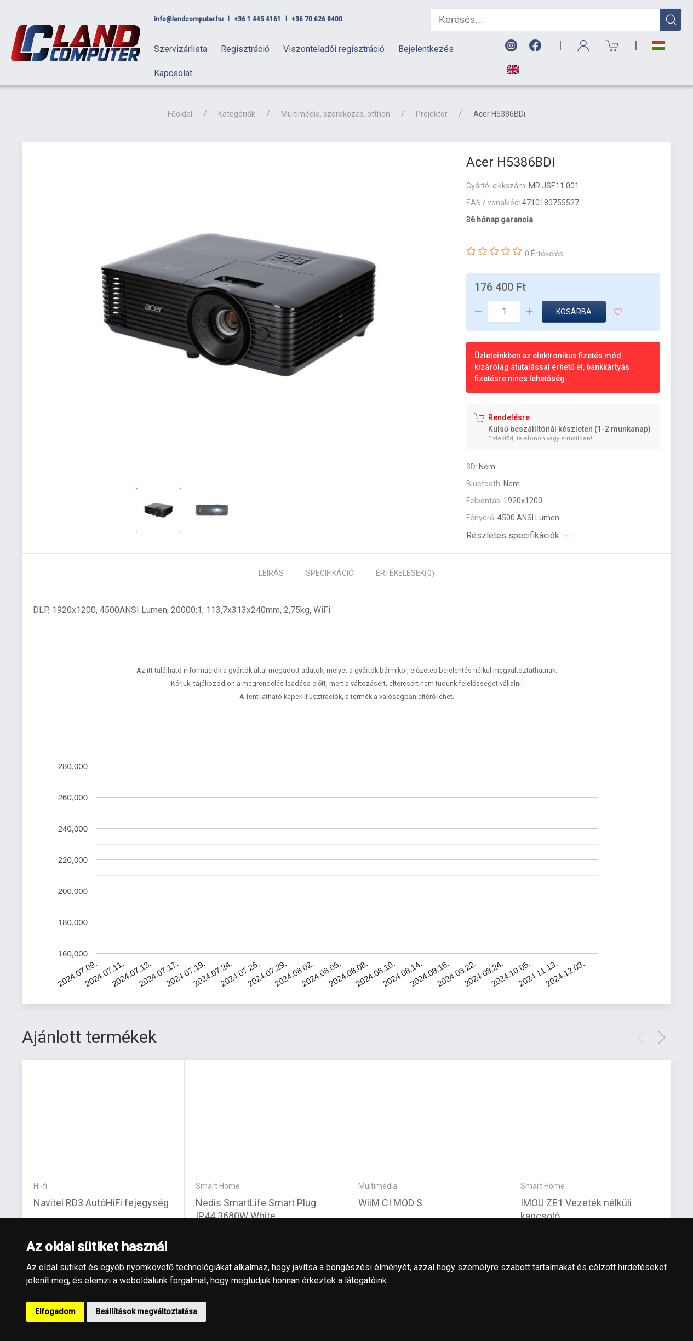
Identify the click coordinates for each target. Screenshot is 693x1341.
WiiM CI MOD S (390, 1202)
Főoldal (180, 114)
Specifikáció (330, 573)
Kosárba (574, 311)
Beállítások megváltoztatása (146, 1311)
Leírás (271, 573)
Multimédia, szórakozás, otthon (335, 114)
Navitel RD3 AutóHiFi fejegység (101, 1202)
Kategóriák (236, 114)
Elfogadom (55, 1311)
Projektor (432, 114)
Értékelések (405, 573)
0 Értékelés (544, 253)
